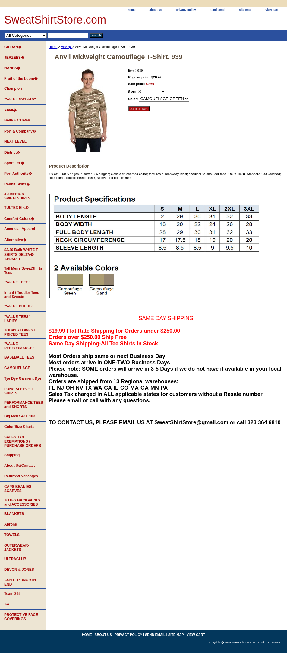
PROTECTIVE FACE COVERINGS (21, 617)
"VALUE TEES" (17, 282)
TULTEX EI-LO (16, 208)
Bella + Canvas (17, 120)
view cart (271, 9)
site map (245, 9)
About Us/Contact (19, 465)
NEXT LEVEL (15, 141)
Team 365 (12, 594)
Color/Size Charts (19, 427)
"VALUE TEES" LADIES (17, 319)
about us (156, 9)
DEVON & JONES (19, 569)
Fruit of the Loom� (21, 79)
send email (218, 9)
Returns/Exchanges (21, 476)
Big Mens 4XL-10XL (21, 416)
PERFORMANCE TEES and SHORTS (23, 404)
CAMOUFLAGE (17, 368)
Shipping (12, 455)
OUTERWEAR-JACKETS (16, 547)
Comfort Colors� (19, 219)
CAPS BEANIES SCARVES (17, 489)
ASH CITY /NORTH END (20, 582)
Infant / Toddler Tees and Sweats (21, 294)
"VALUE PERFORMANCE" (19, 346)
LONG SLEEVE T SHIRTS (18, 391)
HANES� (12, 68)
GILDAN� (13, 47)
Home (53, 47)
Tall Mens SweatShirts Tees (23, 270)
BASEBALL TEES (19, 357)
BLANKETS (14, 514)
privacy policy (186, 9)
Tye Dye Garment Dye (22, 378)
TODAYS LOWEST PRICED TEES (19, 332)
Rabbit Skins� (17, 184)
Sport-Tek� (14, 163)
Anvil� (66, 47)
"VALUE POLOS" (18, 306)
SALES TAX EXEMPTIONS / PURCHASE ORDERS (22, 441)
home (132, 9)
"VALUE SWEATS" (20, 99)
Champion (13, 88)
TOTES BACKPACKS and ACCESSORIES (22, 502)
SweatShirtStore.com (55, 20)
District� (12, 152)
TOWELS (12, 535)
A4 (6, 604)
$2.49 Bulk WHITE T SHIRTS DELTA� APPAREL (21, 254)
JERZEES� (14, 57)
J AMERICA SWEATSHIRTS (17, 196)
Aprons (10, 524)
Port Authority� (18, 173)
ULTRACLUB (15, 559)
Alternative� (15, 240)
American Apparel (19, 229)
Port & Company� (20, 131)
